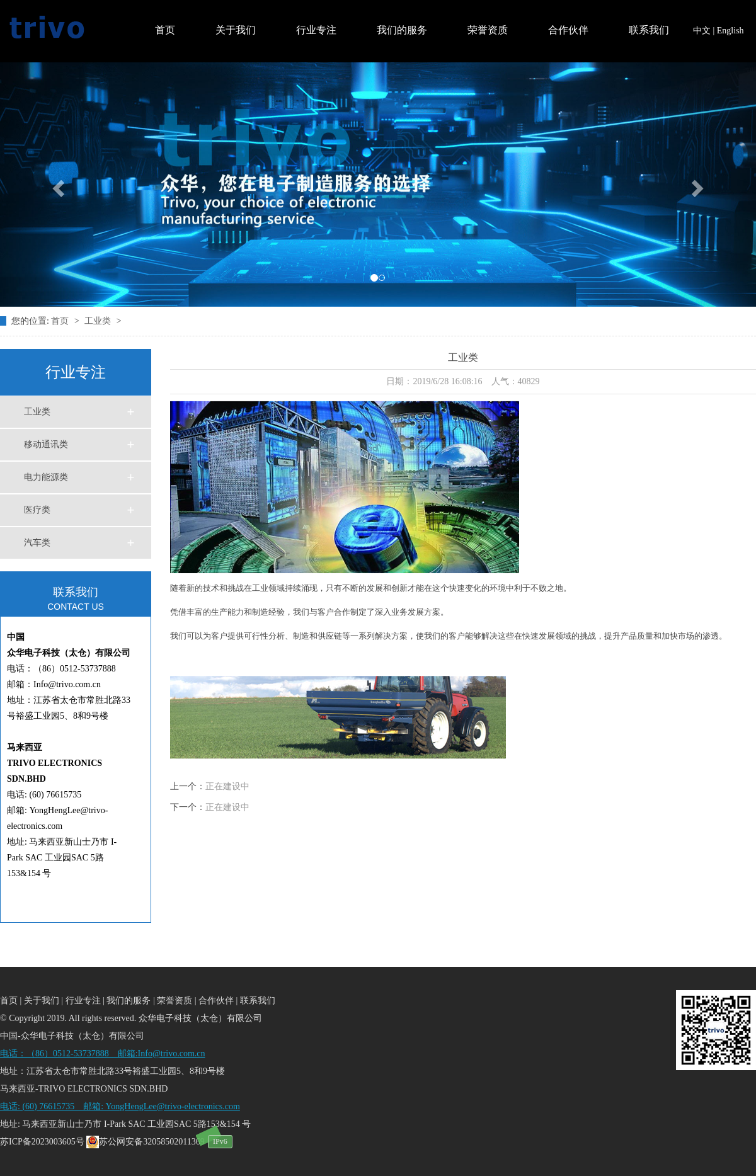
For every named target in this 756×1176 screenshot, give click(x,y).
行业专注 (316, 30)
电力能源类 (46, 477)
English (730, 30)
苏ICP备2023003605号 (42, 1141)
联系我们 (649, 30)
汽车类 (37, 542)
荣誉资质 (487, 30)
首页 (165, 30)
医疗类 (37, 510)
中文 (702, 30)
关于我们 (235, 30)
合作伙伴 (568, 30)
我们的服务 (402, 30)
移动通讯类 (46, 444)
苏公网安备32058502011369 (145, 1141)
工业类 (98, 321)
